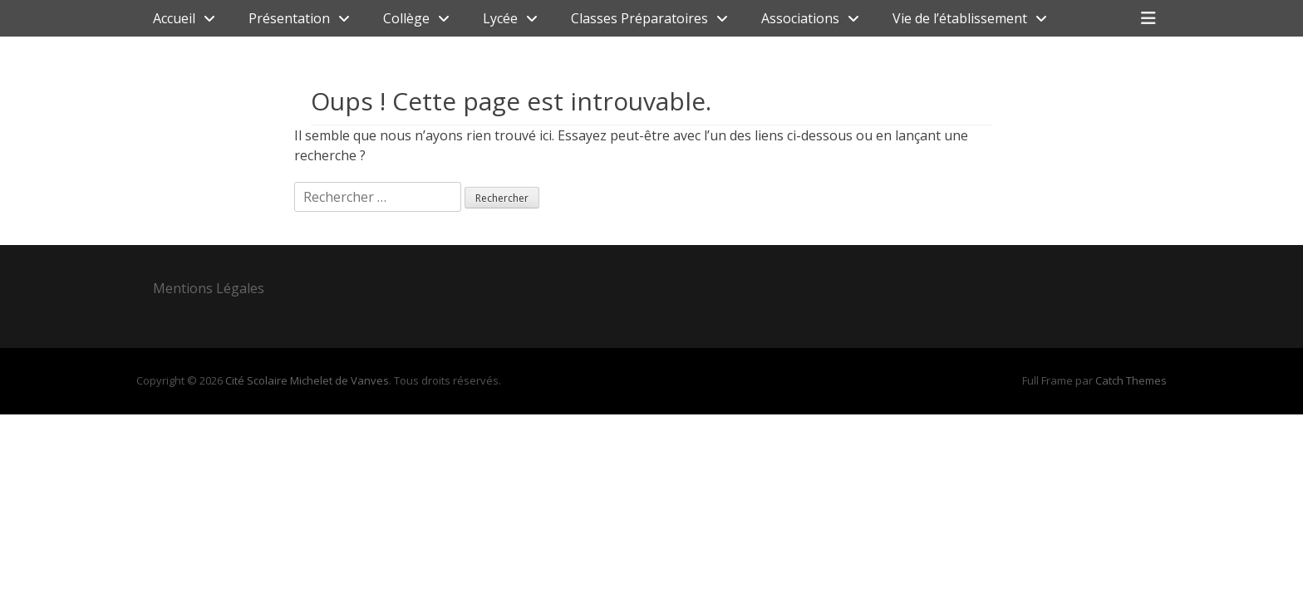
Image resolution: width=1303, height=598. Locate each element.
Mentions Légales (208, 288)
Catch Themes (1131, 380)
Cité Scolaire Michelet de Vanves (307, 380)
